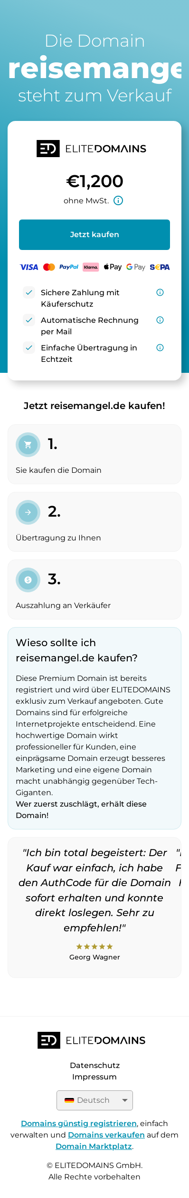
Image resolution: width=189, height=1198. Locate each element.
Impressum (94, 1076)
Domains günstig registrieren (79, 1123)
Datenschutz (95, 1065)
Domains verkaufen (106, 1134)
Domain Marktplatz (94, 1146)
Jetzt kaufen (94, 234)
